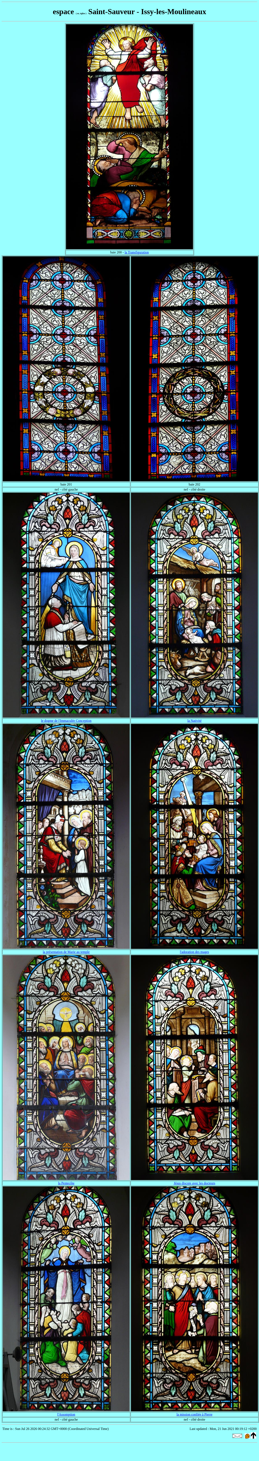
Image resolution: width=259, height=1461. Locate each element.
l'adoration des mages (194, 952)
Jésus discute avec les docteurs (194, 1183)
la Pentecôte (66, 1183)
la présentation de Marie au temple (66, 952)
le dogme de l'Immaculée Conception (66, 720)
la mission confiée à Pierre (194, 1414)
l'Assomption (66, 1414)
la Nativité (194, 720)
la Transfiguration (137, 252)
